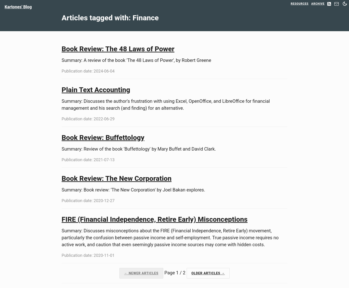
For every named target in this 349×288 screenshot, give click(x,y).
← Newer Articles (141, 273)
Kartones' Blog (18, 6)
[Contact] (336, 5)
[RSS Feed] (329, 4)
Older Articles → (208, 273)
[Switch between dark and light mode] (345, 3)
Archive (318, 3)
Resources (300, 3)
